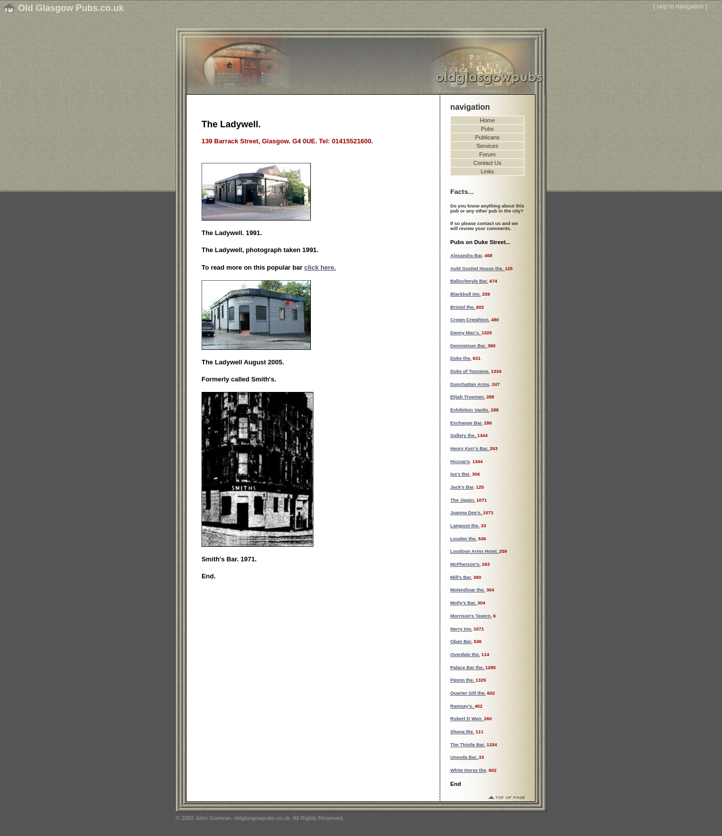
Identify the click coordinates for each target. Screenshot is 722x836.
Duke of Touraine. (469, 371)
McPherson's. (465, 564)
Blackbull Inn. (465, 294)
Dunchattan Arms (469, 384)
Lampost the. (464, 525)
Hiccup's (460, 461)
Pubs (487, 129)
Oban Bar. (461, 641)
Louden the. (463, 538)
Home (487, 120)
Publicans (487, 137)
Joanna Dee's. (466, 512)
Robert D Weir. (467, 718)
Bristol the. (463, 307)
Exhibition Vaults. (469, 409)
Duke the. (460, 358)
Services (487, 146)
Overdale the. (465, 654)
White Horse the (468, 770)
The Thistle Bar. (467, 744)
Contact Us (487, 163)
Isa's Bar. (460, 474)
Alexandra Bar (466, 255)
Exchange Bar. (466, 423)
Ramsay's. (462, 706)
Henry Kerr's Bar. (470, 448)
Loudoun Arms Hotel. (474, 551)
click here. (320, 267)
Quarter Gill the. (468, 693)
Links (487, 171)
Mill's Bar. (461, 577)
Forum (487, 154)
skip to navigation (680, 6)
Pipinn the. (463, 680)
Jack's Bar (461, 487)
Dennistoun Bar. (469, 345)
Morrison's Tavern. (471, 615)
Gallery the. (463, 435)
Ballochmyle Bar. (469, 281)
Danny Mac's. (465, 332)
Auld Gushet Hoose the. (477, 268)
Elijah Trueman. (467, 396)
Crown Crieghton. (470, 319)
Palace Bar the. (467, 667)
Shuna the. (462, 731)
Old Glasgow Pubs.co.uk (71, 8)
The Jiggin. (462, 500)
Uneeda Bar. (464, 757)
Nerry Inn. (461, 629)
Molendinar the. (467, 589)
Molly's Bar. (463, 602)
